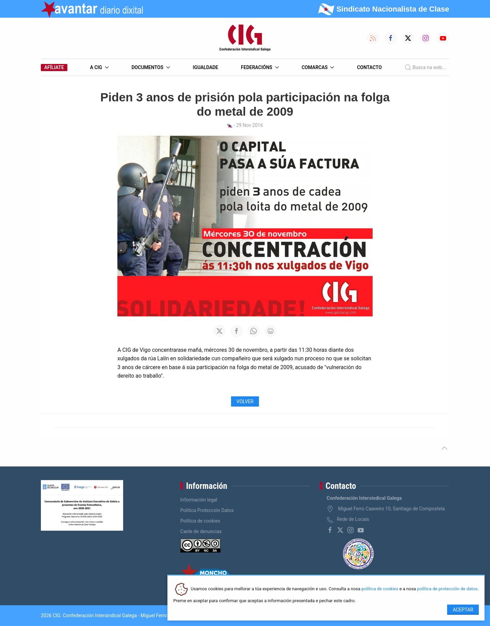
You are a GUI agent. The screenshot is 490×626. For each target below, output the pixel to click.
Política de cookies (200, 521)
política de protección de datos (447, 589)
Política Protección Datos (207, 510)
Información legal (198, 500)
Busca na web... (425, 67)
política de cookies (379, 589)
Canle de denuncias (201, 531)
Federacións (260, 67)
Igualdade (205, 67)
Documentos (150, 67)
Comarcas (317, 67)
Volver (245, 401)
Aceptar (463, 609)
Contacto (369, 67)
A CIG (99, 67)
